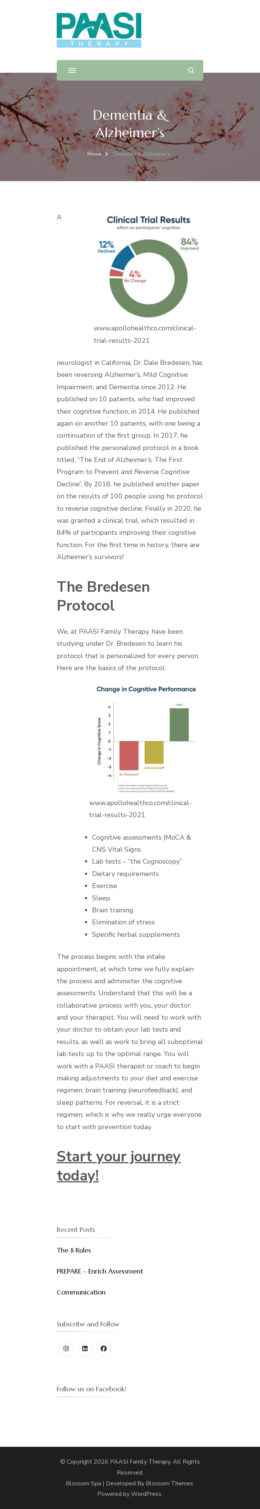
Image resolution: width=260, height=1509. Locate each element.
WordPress (146, 1494)
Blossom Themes (169, 1483)
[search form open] (191, 70)
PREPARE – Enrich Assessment (100, 1271)
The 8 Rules (74, 1250)
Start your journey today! (119, 1166)
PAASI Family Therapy (140, 1462)
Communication (81, 1292)
